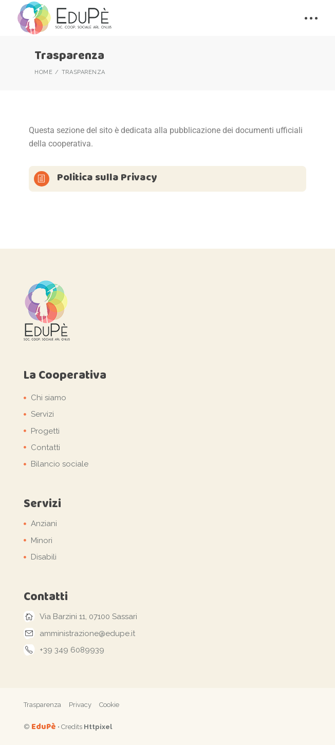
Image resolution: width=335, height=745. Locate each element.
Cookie (109, 705)
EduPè (43, 726)
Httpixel (98, 727)
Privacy (80, 705)
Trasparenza (42, 705)
